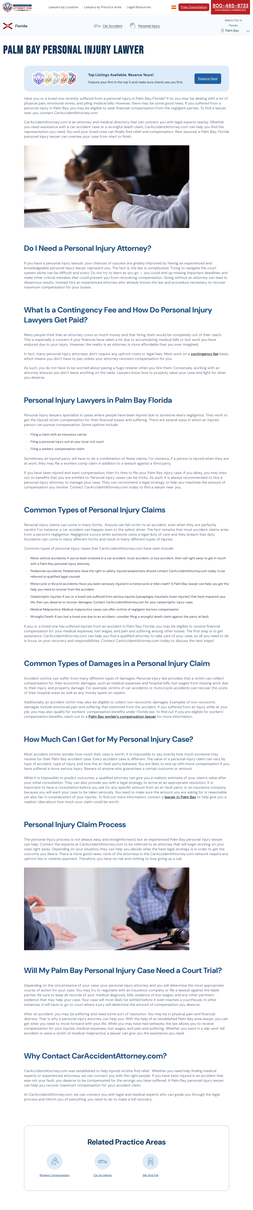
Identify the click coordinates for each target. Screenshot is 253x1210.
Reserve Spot (208, 78)
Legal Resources (139, 7)
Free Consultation (194, 7)
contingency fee (204, 353)
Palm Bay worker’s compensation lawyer (122, 716)
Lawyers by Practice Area (102, 7)
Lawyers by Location (63, 7)
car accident (107, 26)
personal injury (144, 26)
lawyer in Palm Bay (180, 797)
